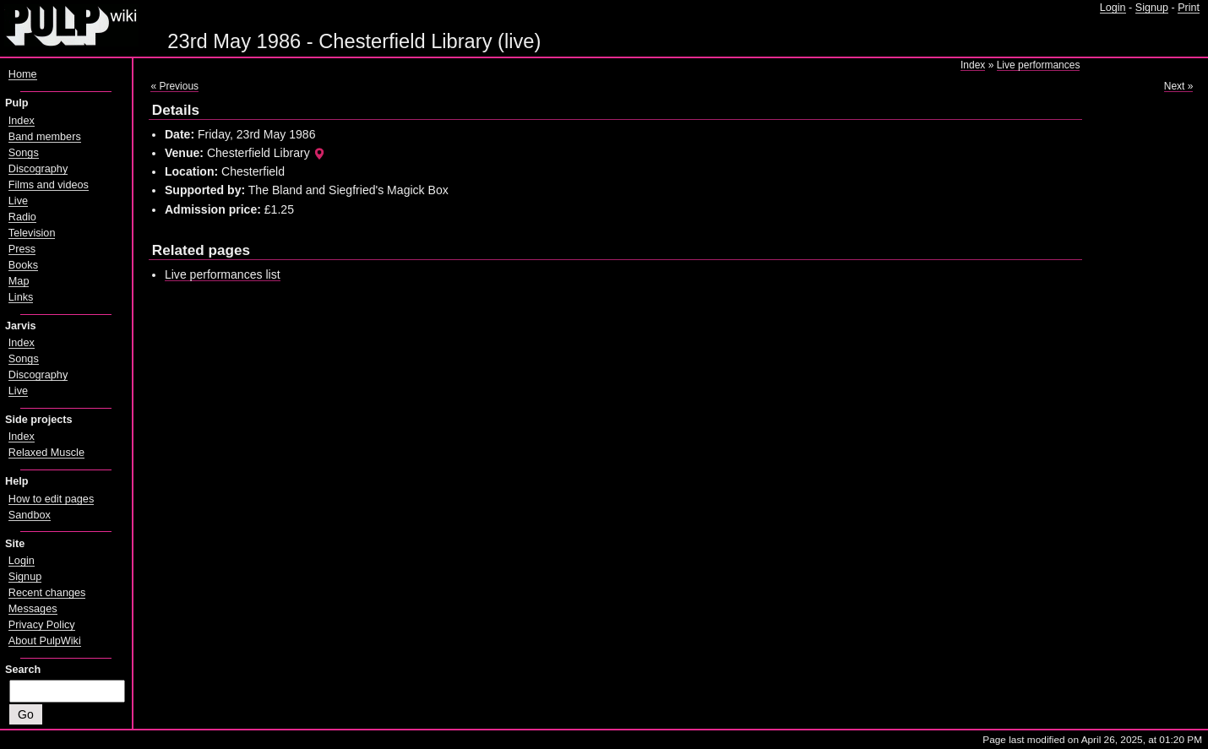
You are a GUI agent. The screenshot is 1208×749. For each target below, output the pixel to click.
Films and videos (48, 185)
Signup (1151, 8)
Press (21, 249)
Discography (38, 169)
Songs (23, 153)
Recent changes (47, 593)
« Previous (174, 86)
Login (1113, 8)
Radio (22, 217)
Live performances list (222, 274)
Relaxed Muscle (46, 453)
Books (23, 265)
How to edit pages (51, 499)
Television (32, 233)
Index (972, 65)
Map (19, 281)
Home (22, 74)
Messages (32, 609)
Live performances (1038, 65)
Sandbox (29, 515)
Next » (1179, 86)
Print (1189, 8)
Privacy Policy (41, 625)
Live (18, 201)
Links (21, 297)
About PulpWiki (44, 641)
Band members (44, 137)
